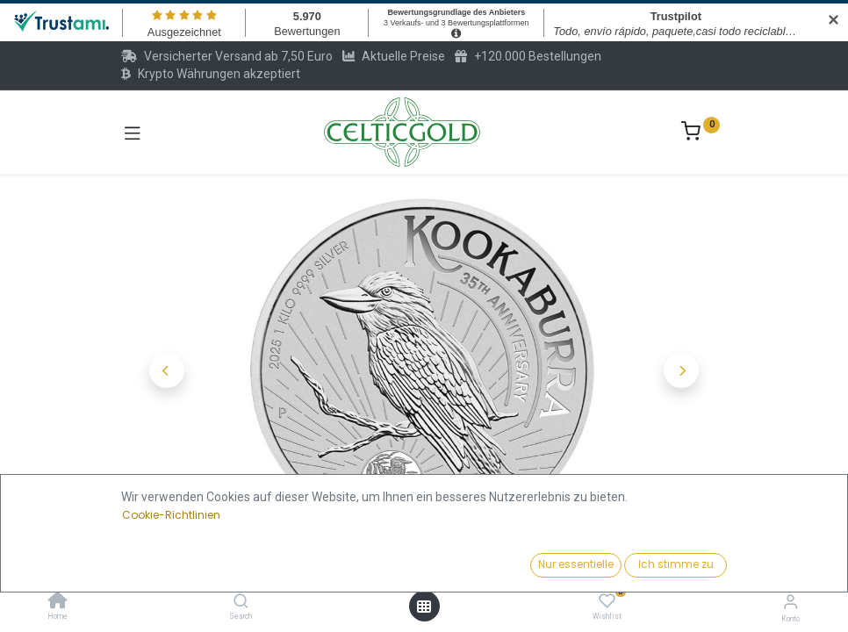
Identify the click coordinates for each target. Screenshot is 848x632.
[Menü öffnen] (424, 606)
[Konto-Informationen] (790, 602)
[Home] (58, 602)
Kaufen (495, 560)
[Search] (241, 602)
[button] (166, 370)
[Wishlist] (607, 601)
